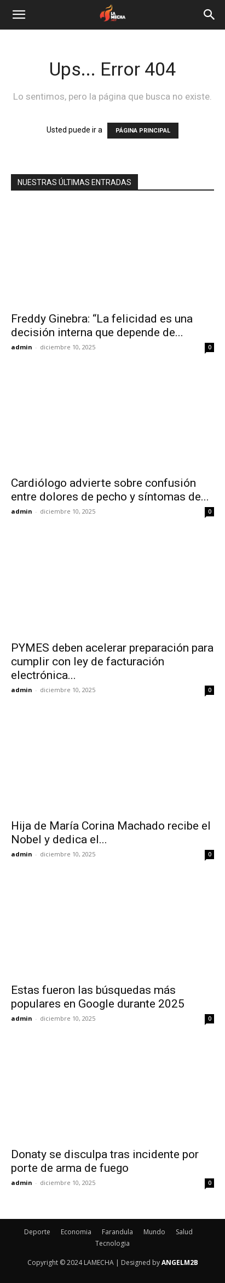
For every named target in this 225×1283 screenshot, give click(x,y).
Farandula (117, 1231)
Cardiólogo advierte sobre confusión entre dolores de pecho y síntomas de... (110, 489)
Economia (76, 1231)
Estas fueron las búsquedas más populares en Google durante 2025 (97, 996)
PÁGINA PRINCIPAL (143, 130)
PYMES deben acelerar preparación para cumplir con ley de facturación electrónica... (112, 661)
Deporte (37, 1231)
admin (21, 347)
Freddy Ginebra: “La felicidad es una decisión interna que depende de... (102, 325)
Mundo (154, 1231)
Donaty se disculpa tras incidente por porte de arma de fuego (105, 1161)
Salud (184, 1231)
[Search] (209, 15)
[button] (18, 15)
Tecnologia (112, 1243)
